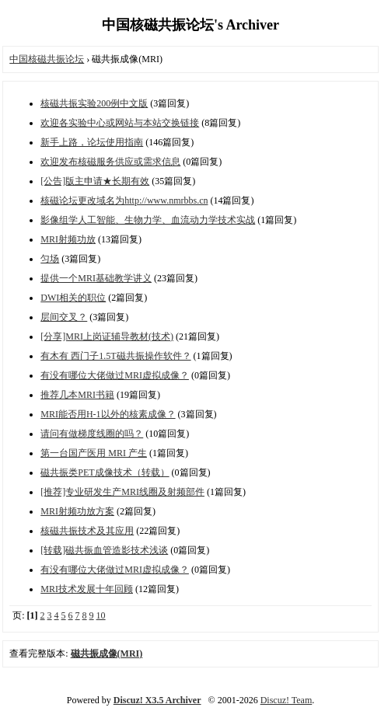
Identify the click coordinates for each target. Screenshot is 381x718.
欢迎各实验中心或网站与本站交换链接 (119, 122)
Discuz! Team (286, 700)
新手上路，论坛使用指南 (91, 142)
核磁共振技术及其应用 (87, 530)
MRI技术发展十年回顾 (86, 589)
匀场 (49, 258)
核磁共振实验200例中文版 (94, 103)
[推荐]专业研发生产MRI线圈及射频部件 (122, 491)
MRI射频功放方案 (77, 511)
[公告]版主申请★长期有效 (94, 181)
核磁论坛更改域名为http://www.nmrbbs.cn (124, 200)
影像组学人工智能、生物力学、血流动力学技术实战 (147, 219)
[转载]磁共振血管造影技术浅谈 (104, 550)
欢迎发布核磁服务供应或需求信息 (110, 161)
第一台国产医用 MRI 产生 (93, 453)
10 (101, 615)
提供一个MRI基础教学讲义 (96, 278)
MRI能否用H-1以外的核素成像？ (107, 414)
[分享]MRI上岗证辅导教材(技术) (106, 336)
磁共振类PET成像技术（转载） (104, 472)
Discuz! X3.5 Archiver (157, 700)
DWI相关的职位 (73, 297)
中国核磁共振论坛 (46, 59)
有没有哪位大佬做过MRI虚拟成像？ (114, 375)
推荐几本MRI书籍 (77, 394)
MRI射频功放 (68, 239)
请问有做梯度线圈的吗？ (91, 433)
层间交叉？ (63, 317)
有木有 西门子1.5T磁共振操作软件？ (115, 355)
